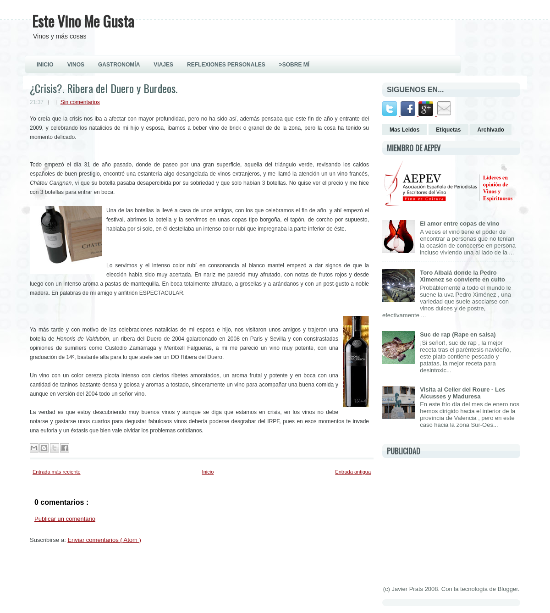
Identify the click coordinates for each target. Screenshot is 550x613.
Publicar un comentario (64, 518)
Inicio (208, 472)
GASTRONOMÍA (119, 64)
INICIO (45, 64)
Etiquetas (448, 130)
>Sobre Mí (294, 64)
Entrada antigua (353, 472)
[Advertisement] (451, 520)
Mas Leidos (404, 130)
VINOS (75, 64)
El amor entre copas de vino (459, 223)
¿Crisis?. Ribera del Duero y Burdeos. (103, 88)
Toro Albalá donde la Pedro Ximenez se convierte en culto (462, 276)
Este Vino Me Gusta (83, 21)
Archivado (490, 130)
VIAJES (163, 64)
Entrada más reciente (57, 472)
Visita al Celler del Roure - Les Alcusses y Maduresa (462, 393)
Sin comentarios (80, 102)
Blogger (508, 588)
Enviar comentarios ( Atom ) (104, 539)
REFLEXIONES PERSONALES (226, 64)
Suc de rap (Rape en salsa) (457, 334)
